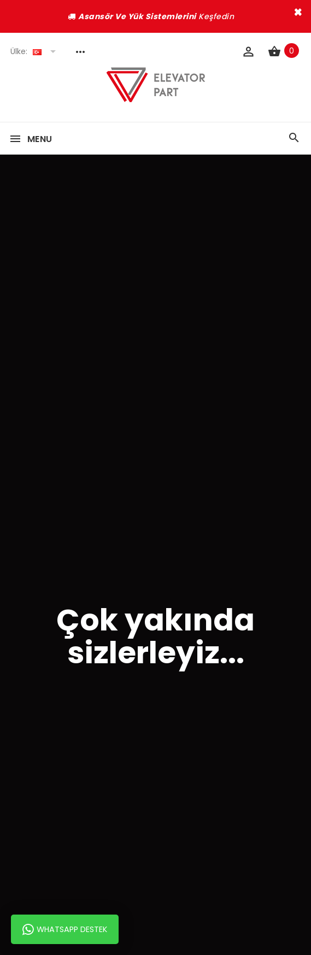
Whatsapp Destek (64, 929)
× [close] (298, 12)
